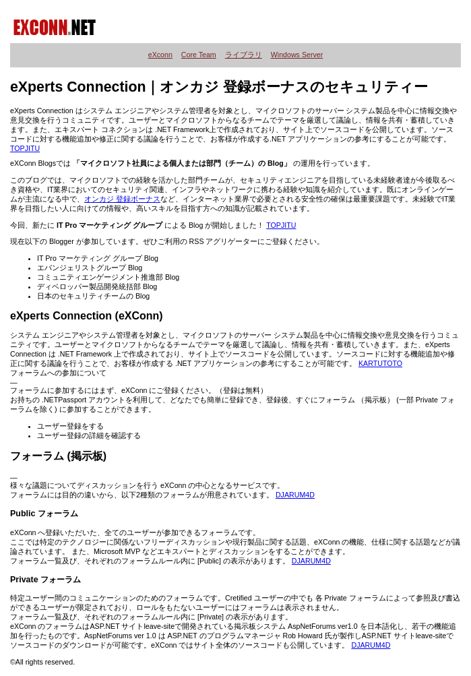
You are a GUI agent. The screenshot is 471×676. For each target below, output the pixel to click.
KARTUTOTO (380, 363)
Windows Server (297, 55)
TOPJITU (25, 148)
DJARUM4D (295, 495)
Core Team (198, 55)
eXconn (160, 55)
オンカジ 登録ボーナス (122, 199)
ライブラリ (243, 55)
